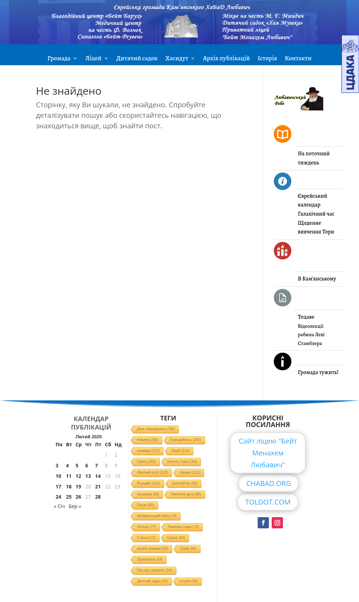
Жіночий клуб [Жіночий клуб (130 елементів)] (152, 472)
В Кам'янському (317, 279)
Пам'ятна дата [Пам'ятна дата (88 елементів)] (186, 494)
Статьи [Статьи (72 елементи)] (146, 538)
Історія (267, 59)
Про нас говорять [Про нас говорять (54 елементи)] (154, 570)
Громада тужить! (318, 372)
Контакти (298, 59)
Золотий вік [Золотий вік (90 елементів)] (185, 483)
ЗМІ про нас (179, 76)
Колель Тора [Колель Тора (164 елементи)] (182, 462)
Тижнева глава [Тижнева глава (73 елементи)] (183, 527)
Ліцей (93, 59)
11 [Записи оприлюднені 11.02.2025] (69, 476)
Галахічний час (316, 214)
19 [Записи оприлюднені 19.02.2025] (78, 486)
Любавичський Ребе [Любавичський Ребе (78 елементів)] (157, 516)
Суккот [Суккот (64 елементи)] (176, 538)
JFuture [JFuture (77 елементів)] (146, 527)
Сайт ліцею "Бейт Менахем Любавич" (268, 452)
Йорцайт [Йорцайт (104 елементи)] (148, 483)
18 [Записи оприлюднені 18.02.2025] (69, 486)
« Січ (59, 506)
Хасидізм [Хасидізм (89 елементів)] (148, 494)
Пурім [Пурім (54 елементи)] (188, 548)
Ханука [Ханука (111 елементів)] (190, 472)
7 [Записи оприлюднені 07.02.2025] (96, 465)
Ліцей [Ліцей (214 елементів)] (180, 451)
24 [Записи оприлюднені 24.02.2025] (58, 496)
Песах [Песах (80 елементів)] (145, 505)
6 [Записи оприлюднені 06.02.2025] (86, 465)
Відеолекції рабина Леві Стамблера (311, 335)
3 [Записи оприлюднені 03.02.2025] (57, 465)
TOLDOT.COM (268, 502)
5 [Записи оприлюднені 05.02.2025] (76, 465)
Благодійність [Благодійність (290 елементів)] (185, 440)
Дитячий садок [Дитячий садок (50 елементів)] (152, 581)
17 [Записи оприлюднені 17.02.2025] (58, 486)
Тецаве (306, 317)
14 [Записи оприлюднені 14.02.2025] (98, 476)
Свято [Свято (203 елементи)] (146, 462)
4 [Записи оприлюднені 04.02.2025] (67, 465)
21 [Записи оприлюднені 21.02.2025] (98, 486)
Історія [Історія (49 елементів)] (189, 581)
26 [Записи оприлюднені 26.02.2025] (78, 496)
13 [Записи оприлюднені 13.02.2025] (88, 476)
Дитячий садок (137, 59)
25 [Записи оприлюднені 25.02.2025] (69, 496)
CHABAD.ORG (268, 483)
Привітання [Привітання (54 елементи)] (150, 559)
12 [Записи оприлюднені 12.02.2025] (78, 476)
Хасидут (176, 59)
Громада (58, 59)
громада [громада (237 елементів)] (148, 451)
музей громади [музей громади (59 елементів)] (153, 548)
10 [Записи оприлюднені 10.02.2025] (58, 476)
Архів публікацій (226, 59)
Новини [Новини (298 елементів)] (147, 440)
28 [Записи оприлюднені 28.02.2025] (98, 496)
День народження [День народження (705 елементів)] (156, 429)
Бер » (75, 506)
